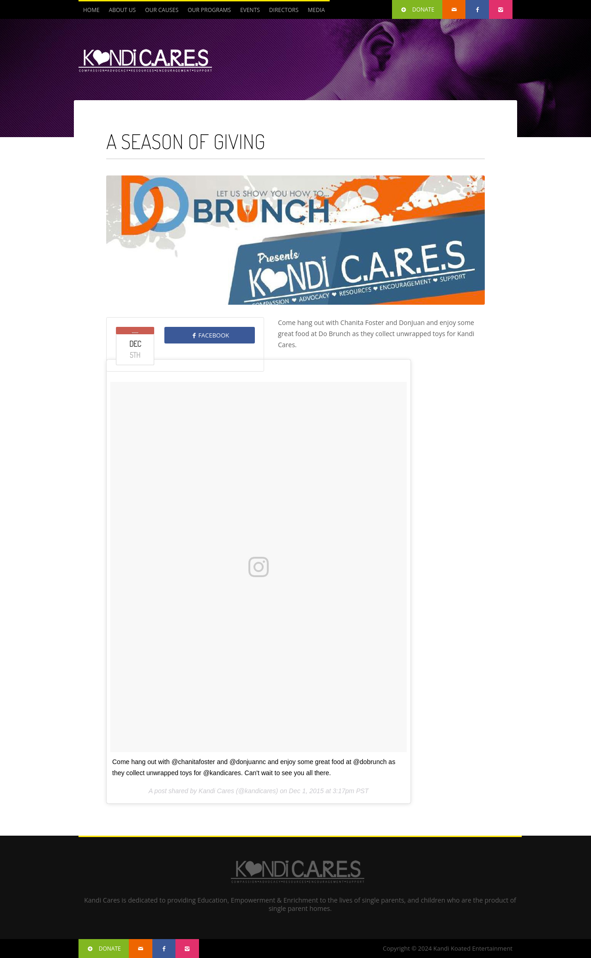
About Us (122, 10)
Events (250, 10)
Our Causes (161, 10)
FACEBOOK (209, 335)
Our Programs (209, 10)
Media (316, 10)
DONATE (417, 9)
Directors (284, 10)
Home (91, 10)
